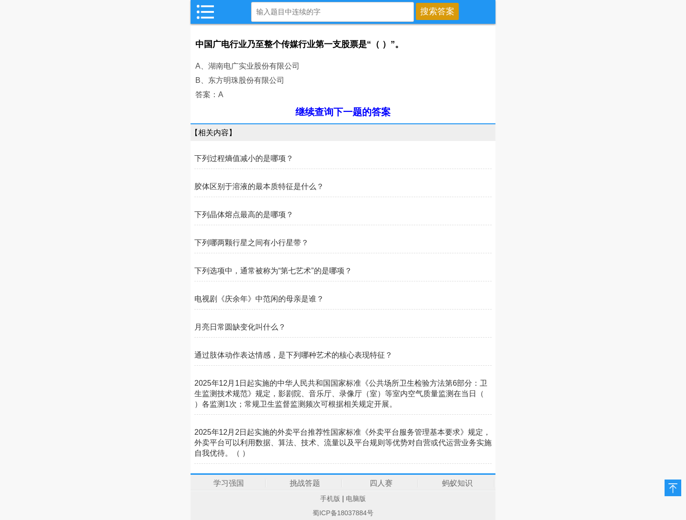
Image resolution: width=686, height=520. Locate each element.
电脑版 (356, 498)
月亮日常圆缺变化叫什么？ (240, 327)
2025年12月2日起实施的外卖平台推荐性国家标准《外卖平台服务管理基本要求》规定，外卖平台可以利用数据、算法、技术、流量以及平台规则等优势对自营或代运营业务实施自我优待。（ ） (343, 442)
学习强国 (228, 483)
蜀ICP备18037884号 (343, 513)
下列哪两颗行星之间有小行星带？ (251, 243)
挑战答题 (305, 483)
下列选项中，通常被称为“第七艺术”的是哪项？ (273, 271)
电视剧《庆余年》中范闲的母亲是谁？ (259, 299)
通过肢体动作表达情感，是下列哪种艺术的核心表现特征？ (293, 355)
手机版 (330, 498)
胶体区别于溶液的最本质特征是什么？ (259, 186)
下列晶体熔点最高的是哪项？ (243, 214)
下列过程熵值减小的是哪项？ (243, 158)
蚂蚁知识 (457, 483)
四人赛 (381, 483)
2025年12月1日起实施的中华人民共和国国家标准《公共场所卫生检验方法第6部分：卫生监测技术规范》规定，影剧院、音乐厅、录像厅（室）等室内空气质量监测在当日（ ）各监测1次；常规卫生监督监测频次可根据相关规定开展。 (340, 393)
